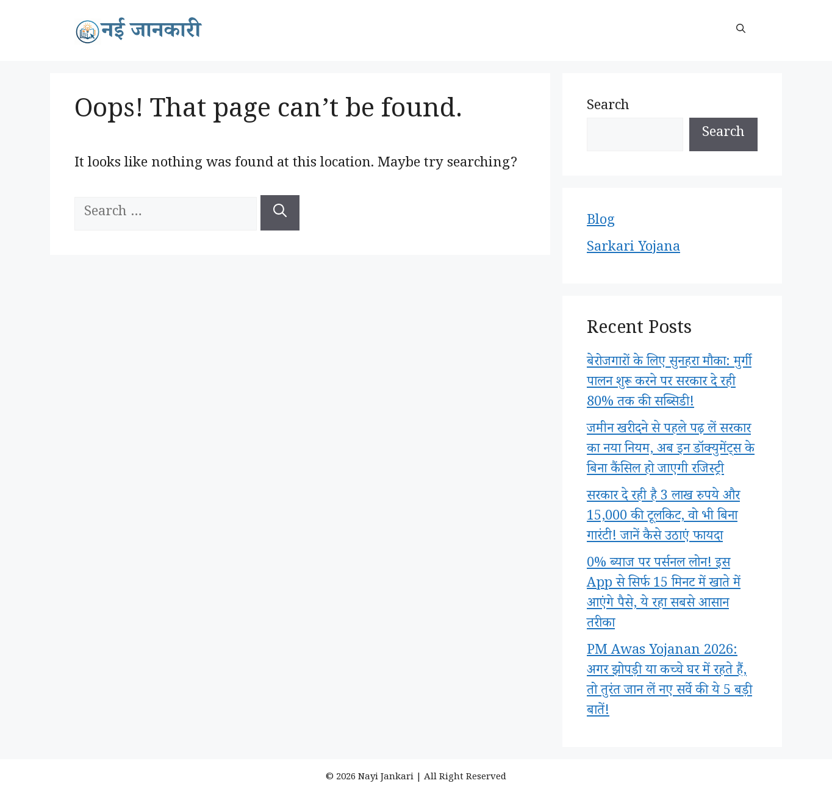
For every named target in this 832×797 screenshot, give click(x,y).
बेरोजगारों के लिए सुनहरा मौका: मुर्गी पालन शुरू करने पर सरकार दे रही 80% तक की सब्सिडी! (669, 383)
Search (608, 107)
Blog (601, 222)
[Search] (279, 213)
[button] (741, 30)
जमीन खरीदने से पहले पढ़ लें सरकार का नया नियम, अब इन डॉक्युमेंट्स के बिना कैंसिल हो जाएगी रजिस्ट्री (671, 450)
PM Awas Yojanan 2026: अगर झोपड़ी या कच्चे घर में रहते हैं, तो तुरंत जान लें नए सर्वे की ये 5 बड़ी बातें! (669, 682)
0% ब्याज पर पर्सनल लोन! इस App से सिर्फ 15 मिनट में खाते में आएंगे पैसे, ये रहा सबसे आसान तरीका (664, 594)
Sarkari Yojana (633, 248)
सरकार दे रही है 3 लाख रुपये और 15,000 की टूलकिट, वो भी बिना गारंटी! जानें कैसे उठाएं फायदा (663, 517)
